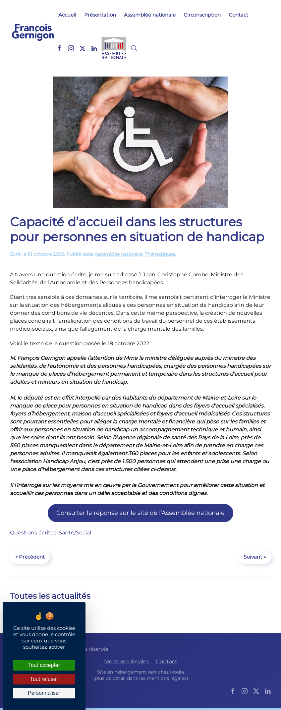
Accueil (67, 15)
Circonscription (202, 15)
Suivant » (255, 557)
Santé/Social (75, 532)
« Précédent (30, 557)
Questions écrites (33, 532)
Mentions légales (126, 661)
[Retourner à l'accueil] (33, 31)
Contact (238, 15)
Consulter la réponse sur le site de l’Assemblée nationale (140, 513)
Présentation (100, 15)
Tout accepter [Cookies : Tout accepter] (44, 665)
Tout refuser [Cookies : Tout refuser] (44, 679)
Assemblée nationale (150, 15)
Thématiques (160, 254)
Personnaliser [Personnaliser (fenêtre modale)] (44, 693)
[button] (134, 48)
